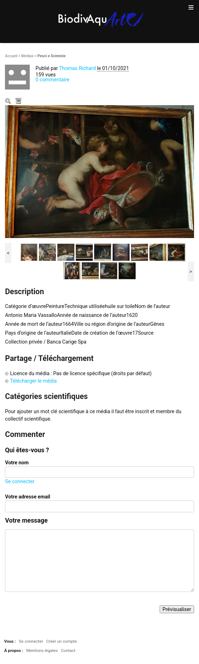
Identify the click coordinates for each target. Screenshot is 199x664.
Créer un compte (61, 641)
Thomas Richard (77, 68)
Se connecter (19, 481)
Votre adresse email (27, 497)
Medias (27, 56)
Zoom (8, 101)
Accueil (11, 56)
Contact (68, 650)
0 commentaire (52, 79)
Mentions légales (42, 650)
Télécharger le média (19, 101)
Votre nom (16, 462)
